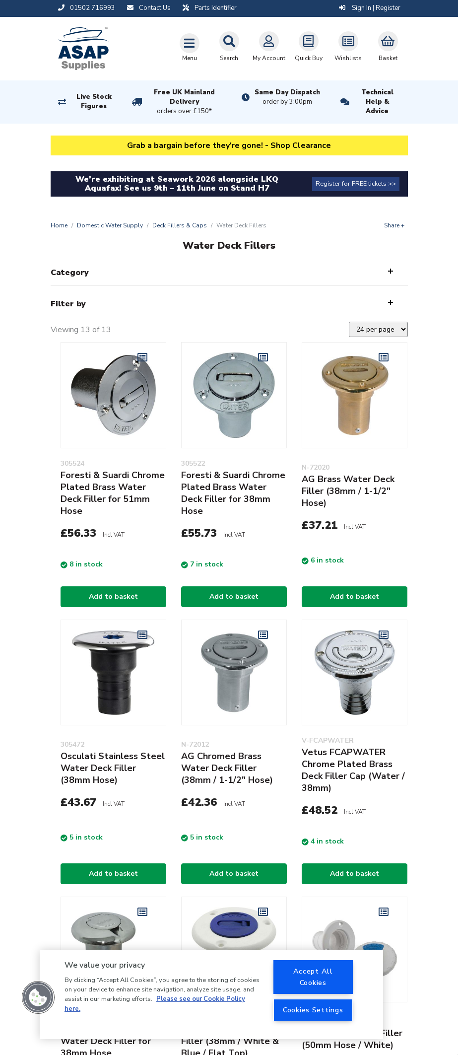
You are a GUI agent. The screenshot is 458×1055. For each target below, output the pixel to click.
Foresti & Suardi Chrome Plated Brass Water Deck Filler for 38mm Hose (233, 493)
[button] (38, 997)
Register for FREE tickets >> (356, 183)
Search (229, 46)
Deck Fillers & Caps (179, 225)
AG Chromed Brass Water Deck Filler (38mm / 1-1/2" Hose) (227, 768)
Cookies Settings (313, 1010)
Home (59, 225)
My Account (269, 46)
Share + (394, 225)
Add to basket (113, 596)
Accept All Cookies (313, 976)
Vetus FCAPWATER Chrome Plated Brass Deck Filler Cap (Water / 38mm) (353, 770)
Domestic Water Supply (110, 225)
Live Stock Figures (94, 101)
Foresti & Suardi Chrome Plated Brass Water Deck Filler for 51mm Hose (113, 493)
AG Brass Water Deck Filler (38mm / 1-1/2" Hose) (348, 491)
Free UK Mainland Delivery (184, 102)
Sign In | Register (369, 7)
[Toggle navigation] (189, 47)
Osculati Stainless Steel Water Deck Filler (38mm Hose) (113, 768)
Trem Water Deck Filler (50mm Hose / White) (352, 1039)
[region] (211, 994)
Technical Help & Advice (377, 102)
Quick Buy (309, 46)
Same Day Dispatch (287, 97)
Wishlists (348, 46)
